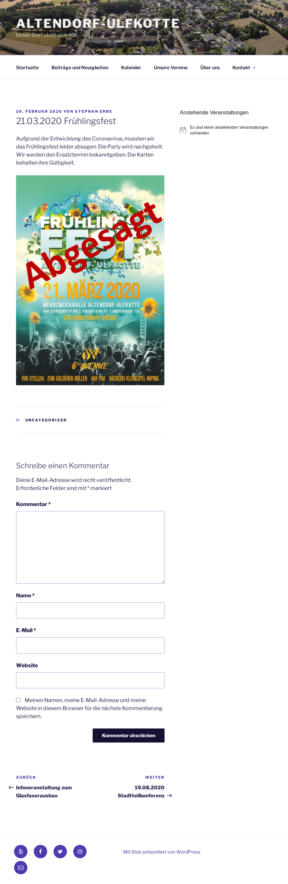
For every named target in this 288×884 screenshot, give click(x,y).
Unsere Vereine (171, 67)
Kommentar (33, 504)
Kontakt (244, 67)
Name (25, 595)
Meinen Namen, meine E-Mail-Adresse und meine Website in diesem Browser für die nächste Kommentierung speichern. (89, 708)
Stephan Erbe (93, 111)
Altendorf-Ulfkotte (98, 23)
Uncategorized (46, 420)
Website (27, 665)
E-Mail (26, 630)
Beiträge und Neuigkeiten (80, 67)
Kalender (131, 67)
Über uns (210, 67)
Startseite (27, 67)
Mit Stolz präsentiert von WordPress (161, 852)
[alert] (226, 130)
